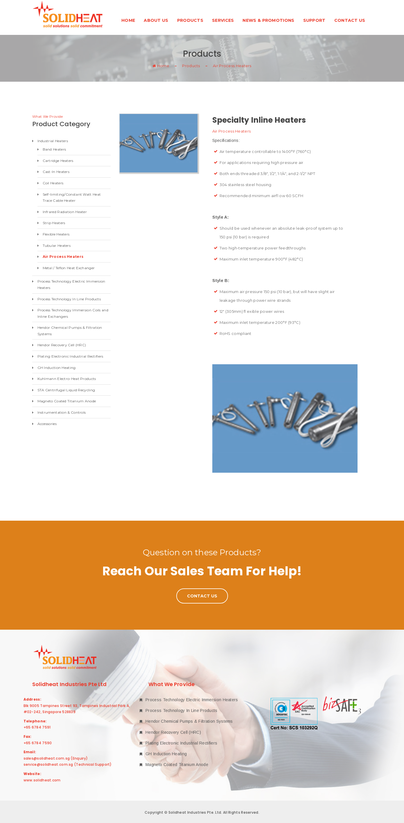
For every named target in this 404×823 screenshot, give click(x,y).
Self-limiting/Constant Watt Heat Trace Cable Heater (72, 197)
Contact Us (349, 20)
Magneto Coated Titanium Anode (66, 401)
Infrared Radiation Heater (65, 212)
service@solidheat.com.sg (48, 764)
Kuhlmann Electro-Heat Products (66, 378)
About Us (156, 20)
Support (314, 20)
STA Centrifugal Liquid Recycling (66, 390)
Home (128, 20)
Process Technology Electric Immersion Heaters (71, 284)
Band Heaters (54, 149)
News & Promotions (268, 20)
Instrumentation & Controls (61, 412)
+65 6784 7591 (37, 727)
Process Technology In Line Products (69, 299)
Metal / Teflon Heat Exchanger (69, 268)
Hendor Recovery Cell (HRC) (61, 345)
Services (223, 20)
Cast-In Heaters (56, 171)
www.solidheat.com (42, 780)
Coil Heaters (53, 183)
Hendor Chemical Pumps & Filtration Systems (69, 330)
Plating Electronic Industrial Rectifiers (70, 356)
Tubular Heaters (57, 245)
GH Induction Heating (56, 367)
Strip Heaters (54, 223)
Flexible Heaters (56, 234)
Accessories (47, 424)
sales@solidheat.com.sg (47, 758)
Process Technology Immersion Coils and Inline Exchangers (72, 313)
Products (190, 20)
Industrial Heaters (52, 141)
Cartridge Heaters (58, 160)
